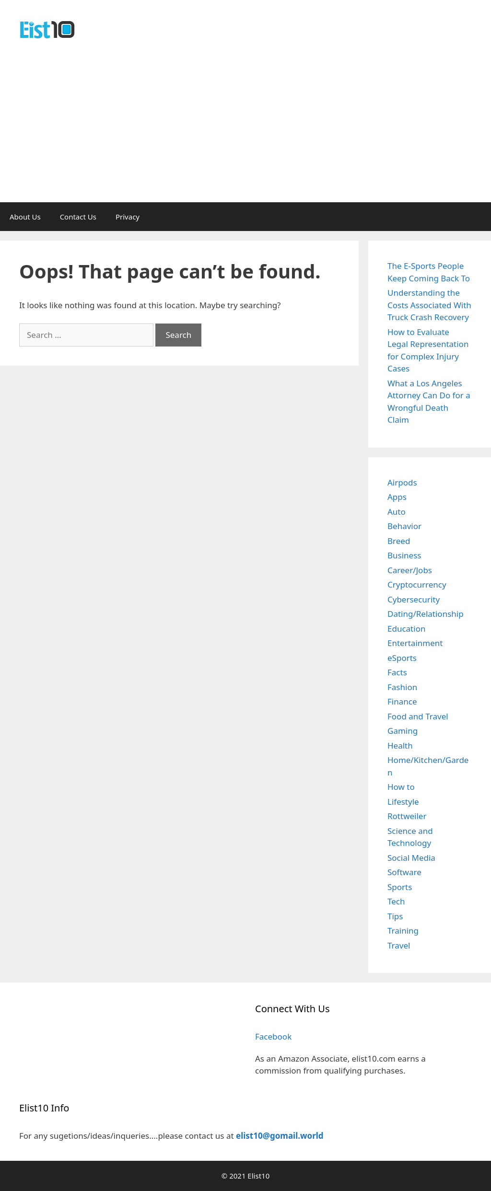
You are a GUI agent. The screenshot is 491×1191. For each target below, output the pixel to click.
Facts (397, 672)
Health (400, 745)
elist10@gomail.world (280, 1135)
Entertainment (415, 642)
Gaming (402, 730)
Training (403, 930)
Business (404, 555)
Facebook (273, 1036)
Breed (398, 540)
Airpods (402, 482)
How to (401, 786)
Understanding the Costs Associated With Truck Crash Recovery (429, 305)
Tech (396, 901)
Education (406, 628)
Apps (397, 496)
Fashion (402, 687)
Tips (395, 916)
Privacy (128, 216)
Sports (399, 886)
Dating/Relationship (425, 613)
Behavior (404, 526)
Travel (398, 945)
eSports (402, 657)
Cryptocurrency (416, 584)
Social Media (411, 857)
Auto (396, 511)
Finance (402, 701)
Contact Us (78, 216)
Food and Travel (417, 716)
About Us (25, 216)
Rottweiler (406, 815)
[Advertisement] (245, 130)
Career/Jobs (409, 570)
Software (404, 872)
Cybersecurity (413, 599)
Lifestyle (403, 801)
